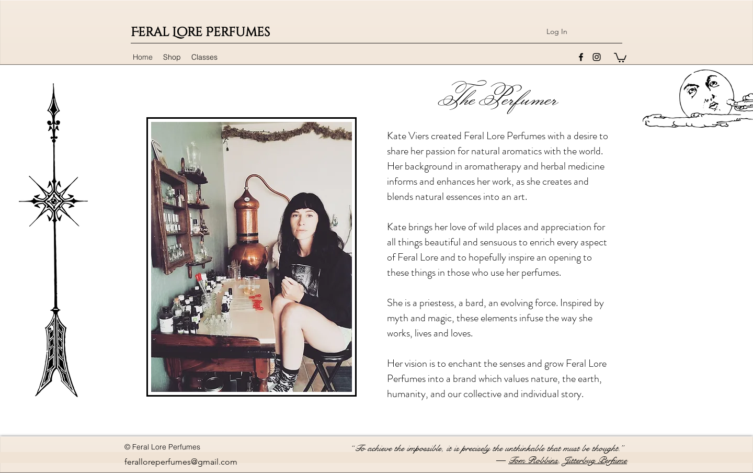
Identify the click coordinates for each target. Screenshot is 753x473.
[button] (620, 57)
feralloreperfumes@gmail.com (180, 462)
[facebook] (581, 57)
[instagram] (596, 57)
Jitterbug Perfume (595, 460)
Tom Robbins (533, 460)
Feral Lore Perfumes (200, 32)
